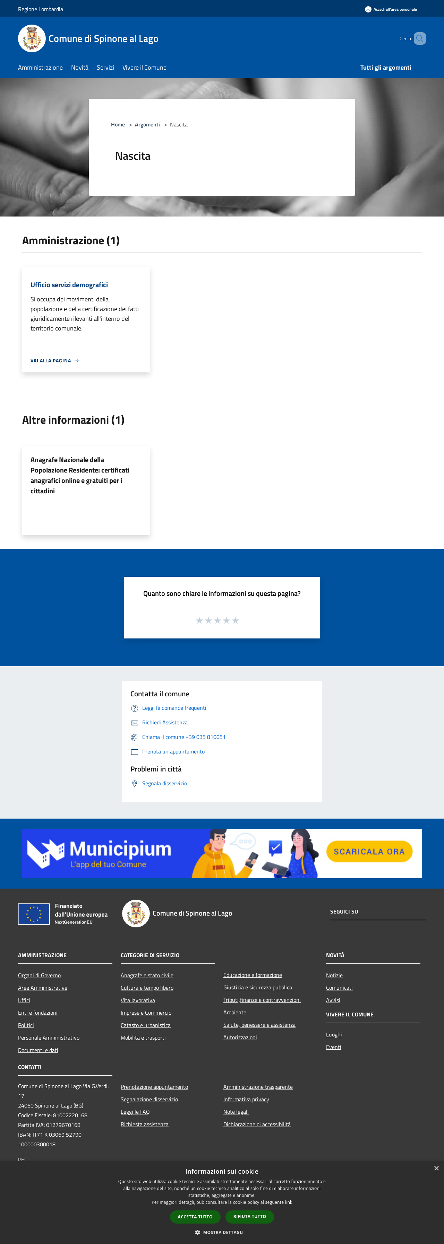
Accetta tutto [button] (195, 1217)
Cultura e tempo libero (147, 987)
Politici (26, 1025)
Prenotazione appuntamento (154, 1087)
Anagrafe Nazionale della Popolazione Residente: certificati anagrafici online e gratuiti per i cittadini (80, 475)
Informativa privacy (246, 1099)
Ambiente (234, 1012)
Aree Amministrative (42, 987)
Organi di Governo (39, 975)
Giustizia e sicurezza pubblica (257, 987)
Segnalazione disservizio (149, 1099)
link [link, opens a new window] (288, 1202)
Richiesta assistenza (145, 1124)
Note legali (236, 1112)
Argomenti (147, 124)
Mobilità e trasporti (143, 1037)
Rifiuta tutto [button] (249, 1216)
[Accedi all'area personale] (391, 9)
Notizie (334, 975)
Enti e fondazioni (38, 1012)
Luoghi (334, 1034)
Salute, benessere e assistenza (259, 1025)
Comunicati (339, 987)
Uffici (24, 1000)
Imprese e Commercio (146, 1012)
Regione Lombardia (40, 9)
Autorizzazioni (240, 1037)
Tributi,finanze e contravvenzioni (262, 1000)
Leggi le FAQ (135, 1112)
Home (118, 124)
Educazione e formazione (252, 975)
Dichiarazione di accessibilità (257, 1124)
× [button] (436, 1168)
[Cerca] (417, 38)
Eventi (333, 1047)
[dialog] (222, 1202)
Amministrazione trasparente (258, 1087)
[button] (222, 1232)
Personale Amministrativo (48, 1037)
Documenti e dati (38, 1050)
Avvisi (333, 1000)
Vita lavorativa (138, 1000)
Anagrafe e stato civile (147, 975)
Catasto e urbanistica (146, 1025)
